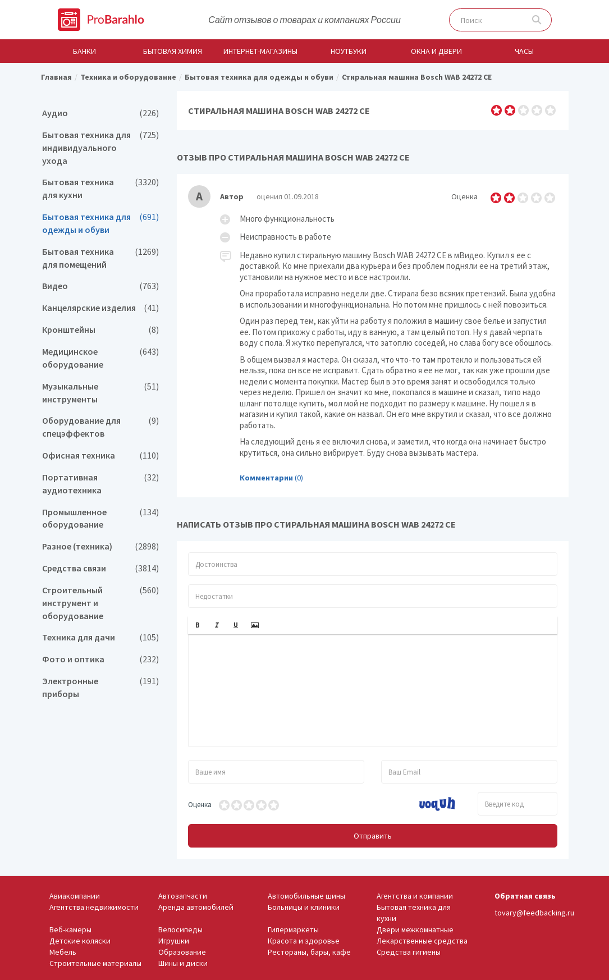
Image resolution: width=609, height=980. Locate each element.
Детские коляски (80, 941)
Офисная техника (100, 455)
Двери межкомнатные (415, 929)
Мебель (62, 952)
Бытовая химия (172, 51)
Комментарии (266, 478)
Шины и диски (183, 963)
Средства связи (100, 568)
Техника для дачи (100, 637)
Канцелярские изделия (100, 308)
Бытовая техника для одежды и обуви (100, 223)
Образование (182, 952)
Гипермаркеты (293, 929)
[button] (197, 625)
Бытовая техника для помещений (100, 258)
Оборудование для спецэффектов (100, 427)
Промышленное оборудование (100, 518)
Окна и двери (436, 51)
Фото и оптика (100, 659)
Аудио (100, 113)
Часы (524, 51)
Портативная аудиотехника (100, 484)
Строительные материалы (95, 963)
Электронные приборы (100, 687)
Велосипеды (180, 929)
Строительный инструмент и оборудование (100, 603)
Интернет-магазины (260, 51)
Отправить (373, 836)
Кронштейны (100, 330)
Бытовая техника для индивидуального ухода (100, 148)
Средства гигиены (409, 952)
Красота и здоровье (304, 941)
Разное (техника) (100, 546)
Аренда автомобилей (195, 907)
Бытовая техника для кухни (100, 188)
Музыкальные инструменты (100, 393)
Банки (84, 51)
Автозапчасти (182, 896)
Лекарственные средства (422, 941)
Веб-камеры (70, 929)
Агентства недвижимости (94, 907)
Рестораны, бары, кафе (309, 952)
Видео (100, 286)
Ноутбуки (349, 51)
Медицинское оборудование (100, 358)
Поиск (537, 19)
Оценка (200, 804)
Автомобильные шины (306, 896)
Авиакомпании (74, 896)
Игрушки (173, 941)
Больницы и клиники (304, 907)
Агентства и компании (415, 896)
